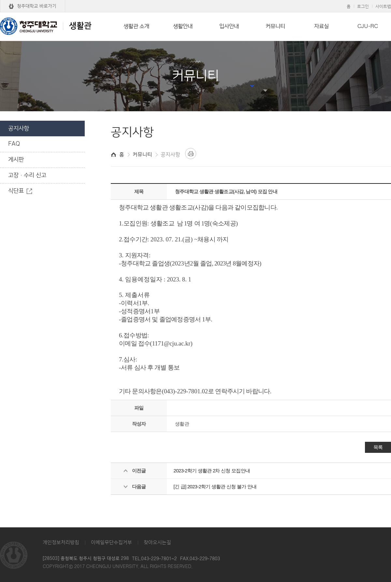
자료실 (321, 26)
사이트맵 (383, 6)
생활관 (46, 26)
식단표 (16, 191)
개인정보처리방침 (61, 542)
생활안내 (183, 26)
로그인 (363, 6)
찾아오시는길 (157, 542)
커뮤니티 (275, 26)
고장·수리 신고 (27, 175)
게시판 (16, 159)
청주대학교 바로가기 (36, 6)
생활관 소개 (136, 26)
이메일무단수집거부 (111, 542)
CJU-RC (367, 26)
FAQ (14, 144)
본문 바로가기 (195, 0)
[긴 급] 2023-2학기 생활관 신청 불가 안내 (215, 486)
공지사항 (18, 128)
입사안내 (229, 26)
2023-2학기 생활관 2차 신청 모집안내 (212, 470)
